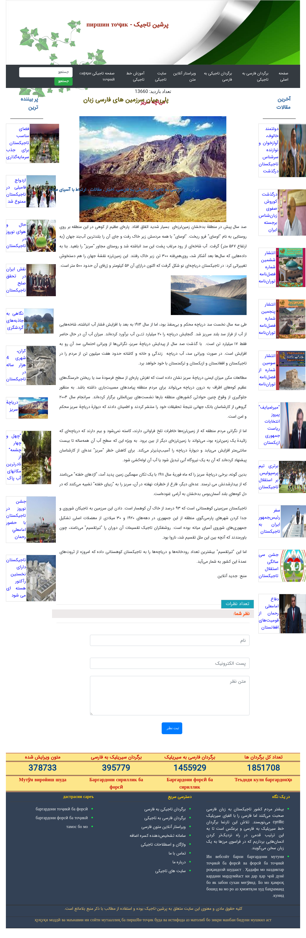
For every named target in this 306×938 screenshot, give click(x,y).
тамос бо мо (77, 827)
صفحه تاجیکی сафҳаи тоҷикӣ (97, 76)
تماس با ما (177, 853)
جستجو (63, 81)
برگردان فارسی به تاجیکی (255, 76)
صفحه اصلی (279, 76)
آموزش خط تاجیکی (135, 76)
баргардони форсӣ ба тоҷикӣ (62, 818)
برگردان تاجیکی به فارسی (218, 76)
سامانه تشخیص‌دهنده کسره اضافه (158, 835)
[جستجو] (46, 72)
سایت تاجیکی (160, 76)
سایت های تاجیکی (170, 871)
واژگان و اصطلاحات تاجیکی (163, 844)
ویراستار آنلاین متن (184, 76)
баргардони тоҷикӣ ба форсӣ (62, 809)
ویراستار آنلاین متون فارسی (163, 827)
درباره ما (179, 862)
